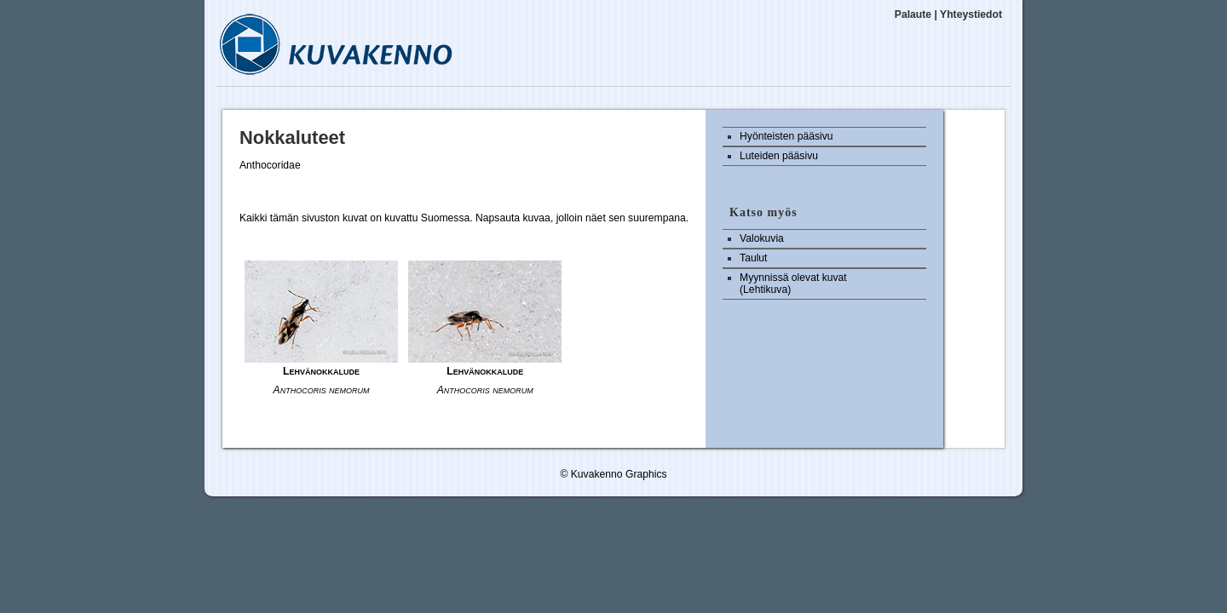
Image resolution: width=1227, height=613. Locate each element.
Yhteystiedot (971, 14)
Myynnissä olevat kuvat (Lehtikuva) (793, 283)
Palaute (913, 14)
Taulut (753, 258)
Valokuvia (762, 238)
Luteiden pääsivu (779, 156)
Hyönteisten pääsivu (786, 136)
